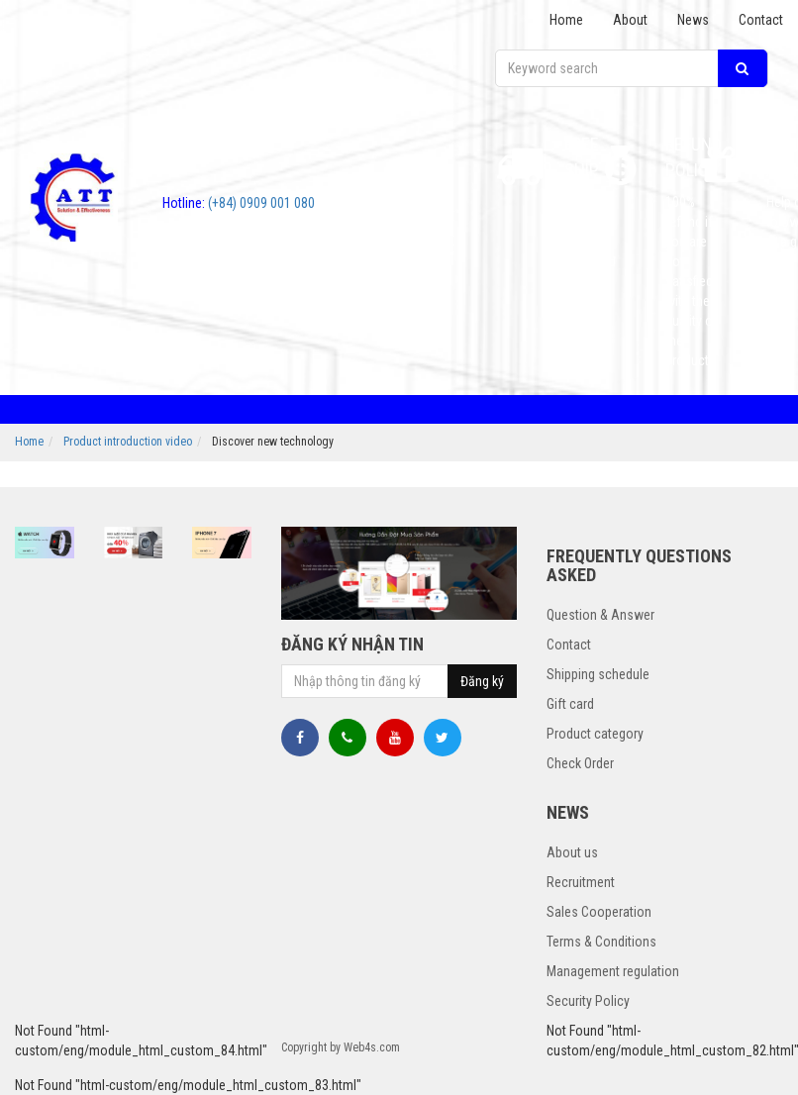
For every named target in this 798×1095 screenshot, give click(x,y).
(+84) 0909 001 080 (238, 203)
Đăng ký (482, 681)
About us (572, 852)
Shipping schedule (598, 674)
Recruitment (581, 882)
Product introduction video (127, 441)
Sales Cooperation (599, 912)
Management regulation (613, 971)
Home (566, 20)
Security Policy (588, 1001)
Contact (761, 20)
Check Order (580, 763)
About (630, 20)
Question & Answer (600, 615)
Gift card (570, 704)
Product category (595, 734)
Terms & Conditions (601, 941)
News (693, 20)
